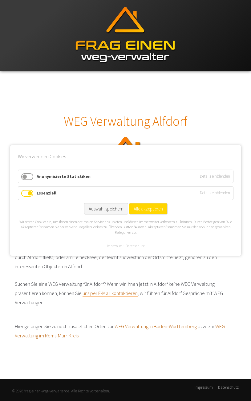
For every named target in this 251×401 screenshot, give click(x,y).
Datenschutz (228, 387)
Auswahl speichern (105, 209)
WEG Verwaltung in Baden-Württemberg (156, 326)
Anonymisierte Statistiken (64, 176)
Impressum (204, 387)
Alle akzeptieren (148, 209)
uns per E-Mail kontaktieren (110, 293)
